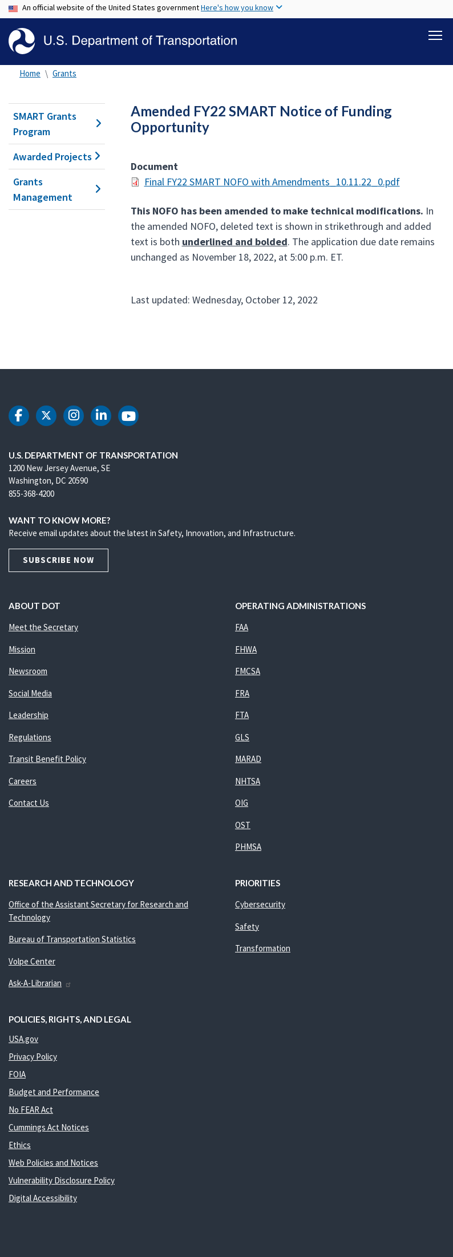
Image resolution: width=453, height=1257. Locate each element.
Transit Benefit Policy (47, 758)
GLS (242, 737)
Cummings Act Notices (49, 1127)
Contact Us (29, 802)
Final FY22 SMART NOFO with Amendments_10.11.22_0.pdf (272, 181)
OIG (241, 802)
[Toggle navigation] (435, 34)
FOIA (17, 1074)
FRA (242, 693)
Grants (64, 73)
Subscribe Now (58, 559)
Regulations (30, 737)
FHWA (246, 649)
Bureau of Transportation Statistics (72, 939)
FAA (241, 627)
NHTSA (247, 781)
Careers (23, 781)
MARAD (248, 758)
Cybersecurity (260, 904)
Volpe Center (32, 961)
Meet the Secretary (43, 627)
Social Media (30, 693)
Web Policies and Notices (53, 1162)
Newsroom (28, 671)
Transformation (262, 948)
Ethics (20, 1145)
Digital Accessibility (43, 1198)
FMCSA (247, 671)
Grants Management (56, 189)
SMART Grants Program (56, 124)
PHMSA (248, 846)
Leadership (28, 714)
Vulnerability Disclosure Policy (62, 1180)
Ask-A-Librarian (40, 983)
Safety (247, 926)
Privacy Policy (33, 1056)
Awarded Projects (56, 156)
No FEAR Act (31, 1109)
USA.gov (23, 1038)
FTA (242, 714)
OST (242, 825)
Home (30, 73)
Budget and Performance (54, 1091)
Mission (22, 649)
